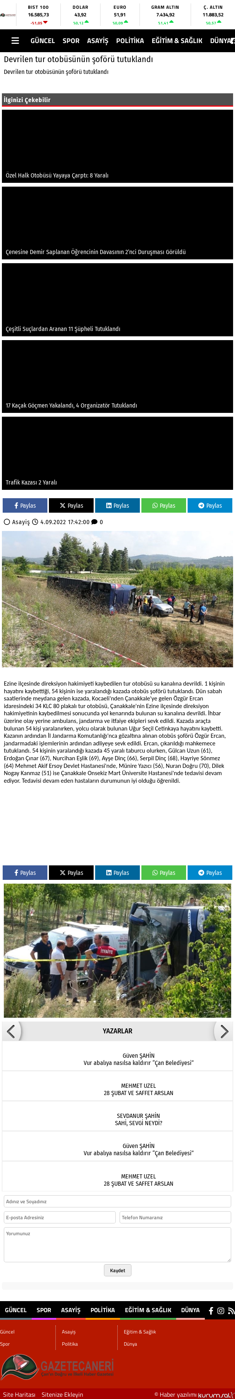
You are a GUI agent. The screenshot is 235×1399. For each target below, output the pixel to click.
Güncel (43, 40)
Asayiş (98, 40)
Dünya (220, 40)
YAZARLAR (117, 1031)
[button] (11, 1031)
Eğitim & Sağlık (177, 40)
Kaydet (117, 1270)
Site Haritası (19, 1394)
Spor (71, 40)
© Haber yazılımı (194, 1394)
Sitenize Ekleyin (62, 1394)
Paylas (25, 505)
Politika (130, 40)
